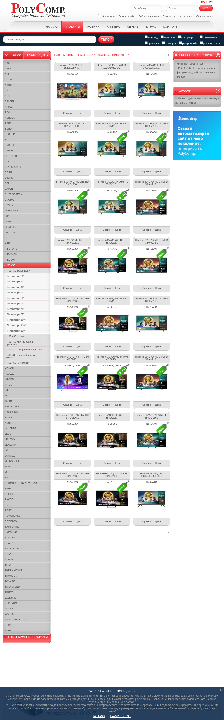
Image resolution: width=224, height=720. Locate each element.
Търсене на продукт (196, 55)
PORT (8, 510)
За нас (151, 26)
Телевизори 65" (15, 303)
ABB (7, 63)
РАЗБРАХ (99, 716)
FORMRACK (12, 210)
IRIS (7, 390)
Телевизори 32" (15, 276)
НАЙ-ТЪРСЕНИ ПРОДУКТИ (28, 637)
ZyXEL (8, 630)
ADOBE (9, 85)
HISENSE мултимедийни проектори (19, 343)
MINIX (8, 466)
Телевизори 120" (16, 330)
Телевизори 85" (15, 314)
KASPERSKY (12, 406)
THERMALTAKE (13, 570)
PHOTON (10, 499)
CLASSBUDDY (13, 167)
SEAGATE (10, 537)
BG (203, 2)
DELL (8, 183)
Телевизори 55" (15, 298)
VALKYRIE (10, 597)
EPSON (9, 205)
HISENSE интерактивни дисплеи (24, 349)
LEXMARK (10, 444)
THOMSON (11, 576)
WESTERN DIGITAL (16, 619)
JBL (7, 395)
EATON (9, 188)
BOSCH (9, 139)
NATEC (9, 477)
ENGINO (9, 199)
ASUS (8, 123)
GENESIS (10, 227)
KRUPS (9, 423)
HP (6, 238)
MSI (7, 472)
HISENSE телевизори (18, 270)
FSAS (8, 216)
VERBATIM (11, 603)
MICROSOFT (12, 461)
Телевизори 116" (16, 325)
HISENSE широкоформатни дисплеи (21, 356)
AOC (7, 96)
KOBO (8, 417)
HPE (7, 243)
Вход (206, 8)
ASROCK (10, 117)
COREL (9, 172)
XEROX (9, 625)
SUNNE (9, 559)
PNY (7, 505)
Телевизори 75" (15, 309)
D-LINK (9, 178)
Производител (37, 55)
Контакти (170, 26)
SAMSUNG (11, 532)
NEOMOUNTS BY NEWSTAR (21, 483)
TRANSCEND (12, 586)
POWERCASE (13, 515)
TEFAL (8, 565)
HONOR (9, 368)
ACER (8, 74)
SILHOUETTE (12, 548)
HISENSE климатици (17, 363)
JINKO (8, 401)
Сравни (67, 113)
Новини (93, 26)
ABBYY (9, 68)
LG (6, 450)
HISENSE (10, 265)
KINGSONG (11, 412)
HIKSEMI (10, 259)
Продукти (72, 26)
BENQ (8, 128)
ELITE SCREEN (13, 194)
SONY (8, 554)
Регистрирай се (127, 16)
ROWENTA (11, 521)
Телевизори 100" (16, 319)
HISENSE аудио (15, 336)
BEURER (10, 134)
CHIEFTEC (11, 156)
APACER (9, 101)
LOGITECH (11, 455)
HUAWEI (9, 373)
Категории (13, 55)
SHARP (9, 543)
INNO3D (9, 379)
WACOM (9, 614)
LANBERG (10, 428)
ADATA (8, 79)
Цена (78, 113)
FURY (8, 221)
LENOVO (10, 439)
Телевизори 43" (15, 287)
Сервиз (132, 26)
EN (211, 2)
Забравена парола (149, 16)
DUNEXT (10, 608)
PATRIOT (10, 488)
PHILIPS (9, 494)
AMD (7, 90)
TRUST (9, 592)
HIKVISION (11, 254)
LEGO (8, 434)
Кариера (113, 26)
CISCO (8, 161)
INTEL (8, 384)
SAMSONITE (12, 526)
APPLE (8, 107)
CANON (9, 150)
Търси (106, 39)
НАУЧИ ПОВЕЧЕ (120, 716)
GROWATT (11, 232)
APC (7, 112)
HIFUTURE (11, 248)
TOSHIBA (10, 581)
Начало (52, 26)
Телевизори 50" (15, 292)
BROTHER (11, 145)
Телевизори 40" (15, 281)
